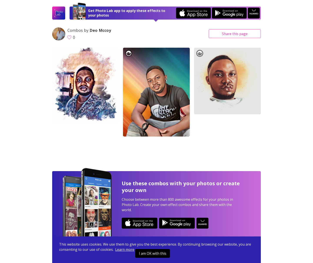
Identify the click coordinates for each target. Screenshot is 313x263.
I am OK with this (152, 253)
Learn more (124, 249)
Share (235, 33)
